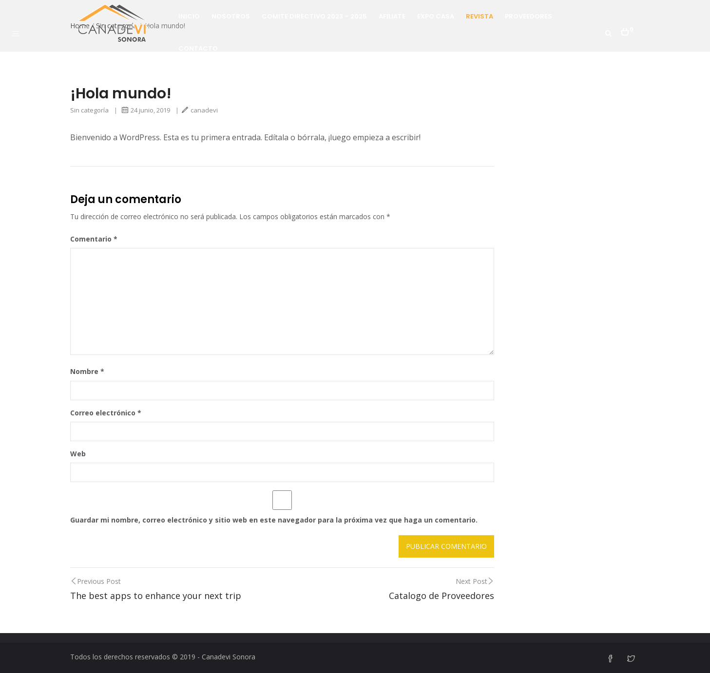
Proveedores (528, 16)
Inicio (189, 16)
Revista (479, 16)
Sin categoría (89, 110)
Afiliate (392, 16)
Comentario (93, 238)
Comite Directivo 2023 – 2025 (314, 16)
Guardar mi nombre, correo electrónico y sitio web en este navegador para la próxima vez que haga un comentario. (274, 519)
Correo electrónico (105, 412)
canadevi (200, 110)
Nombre (87, 371)
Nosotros (230, 16)
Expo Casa (435, 16)
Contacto (198, 48)
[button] (627, 29)
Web (78, 453)
